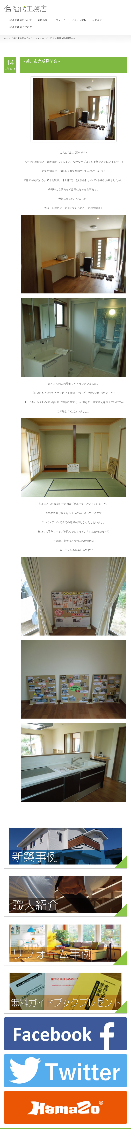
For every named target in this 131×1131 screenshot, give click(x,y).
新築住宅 (43, 20)
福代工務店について (21, 20)
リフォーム (59, 20)
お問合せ (97, 20)
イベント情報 (78, 20)
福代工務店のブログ (21, 27)
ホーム (7, 38)
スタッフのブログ (43, 38)
